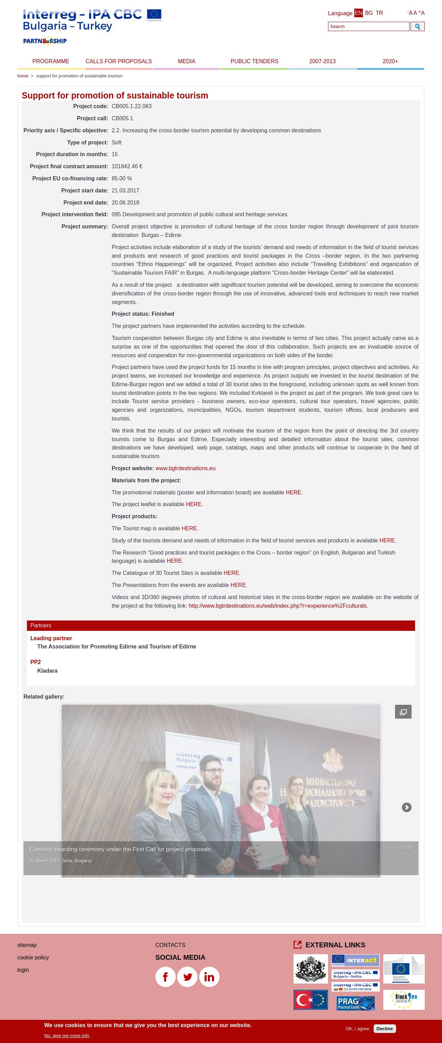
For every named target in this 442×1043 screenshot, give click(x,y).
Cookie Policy (33, 957)
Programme (50, 61)
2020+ (390, 61)
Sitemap (27, 945)
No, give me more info (66, 1035)
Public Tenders (254, 61)
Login (23, 970)
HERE (293, 492)
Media (186, 61)
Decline (385, 1028)
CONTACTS (170, 945)
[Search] (369, 26)
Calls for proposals (119, 61)
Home (22, 75)
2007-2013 (322, 61)
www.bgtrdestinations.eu (185, 468)
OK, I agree (357, 1028)
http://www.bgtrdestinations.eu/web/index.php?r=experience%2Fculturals (278, 606)
